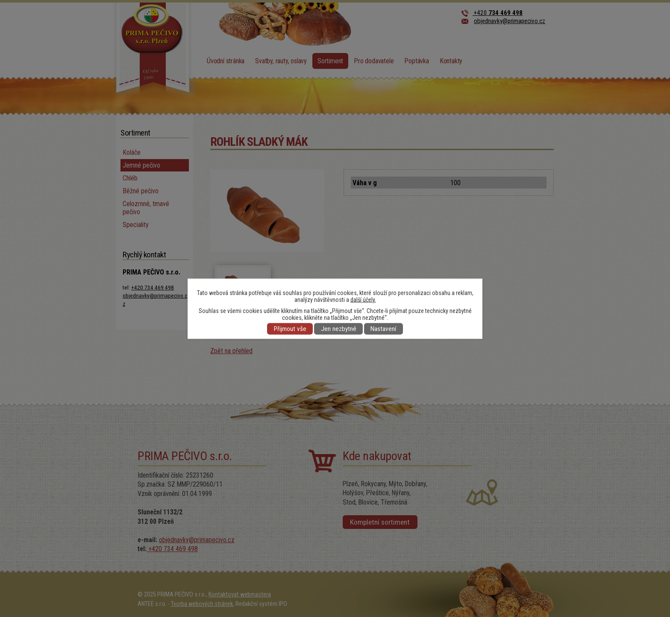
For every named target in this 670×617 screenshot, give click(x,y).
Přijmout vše (290, 329)
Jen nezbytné (338, 329)
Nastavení (383, 329)
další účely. (363, 299)
